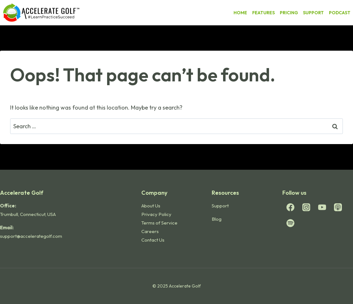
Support (220, 206)
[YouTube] (322, 207)
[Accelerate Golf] (41, 12)
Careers (150, 231)
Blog (216, 219)
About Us (150, 206)
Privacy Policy (156, 214)
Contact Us (152, 240)
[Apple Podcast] (338, 207)
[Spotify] (290, 223)
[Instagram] (306, 207)
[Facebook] (290, 207)
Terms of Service (159, 223)
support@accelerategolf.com (31, 236)
